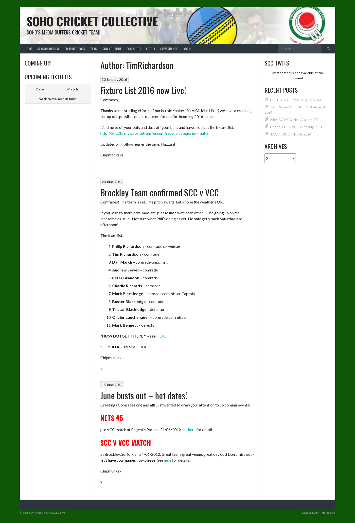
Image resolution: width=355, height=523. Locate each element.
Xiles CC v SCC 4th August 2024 (295, 120)
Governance (169, 48)
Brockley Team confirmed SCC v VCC (159, 192)
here (191, 429)
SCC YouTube (112, 48)
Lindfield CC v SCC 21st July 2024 (296, 127)
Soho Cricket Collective (92, 21)
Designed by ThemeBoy (318, 512)
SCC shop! (133, 48)
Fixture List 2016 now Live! (143, 90)
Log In (187, 48)
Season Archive (48, 48)
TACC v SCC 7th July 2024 (290, 134)
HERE (161, 336)
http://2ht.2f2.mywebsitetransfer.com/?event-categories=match (154, 133)
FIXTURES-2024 (75, 48)
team (93, 48)
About (150, 48)
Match (72, 89)
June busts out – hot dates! (143, 395)
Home (28, 48)
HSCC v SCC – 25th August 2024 (295, 100)
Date (40, 89)
